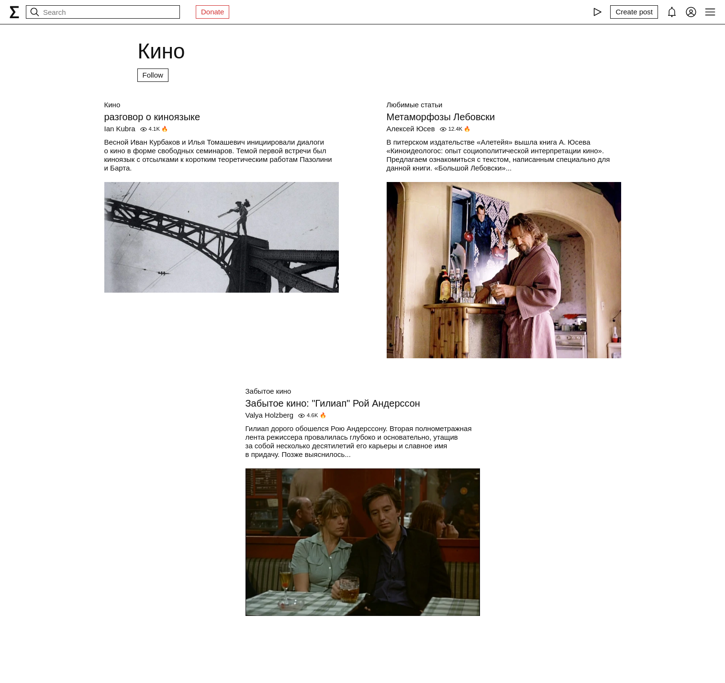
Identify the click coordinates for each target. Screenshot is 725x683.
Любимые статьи (415, 105)
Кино (112, 105)
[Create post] (634, 12)
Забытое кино (268, 391)
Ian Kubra (119, 129)
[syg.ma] (14, 12)
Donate (212, 12)
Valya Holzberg (269, 415)
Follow (153, 75)
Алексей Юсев (411, 129)
